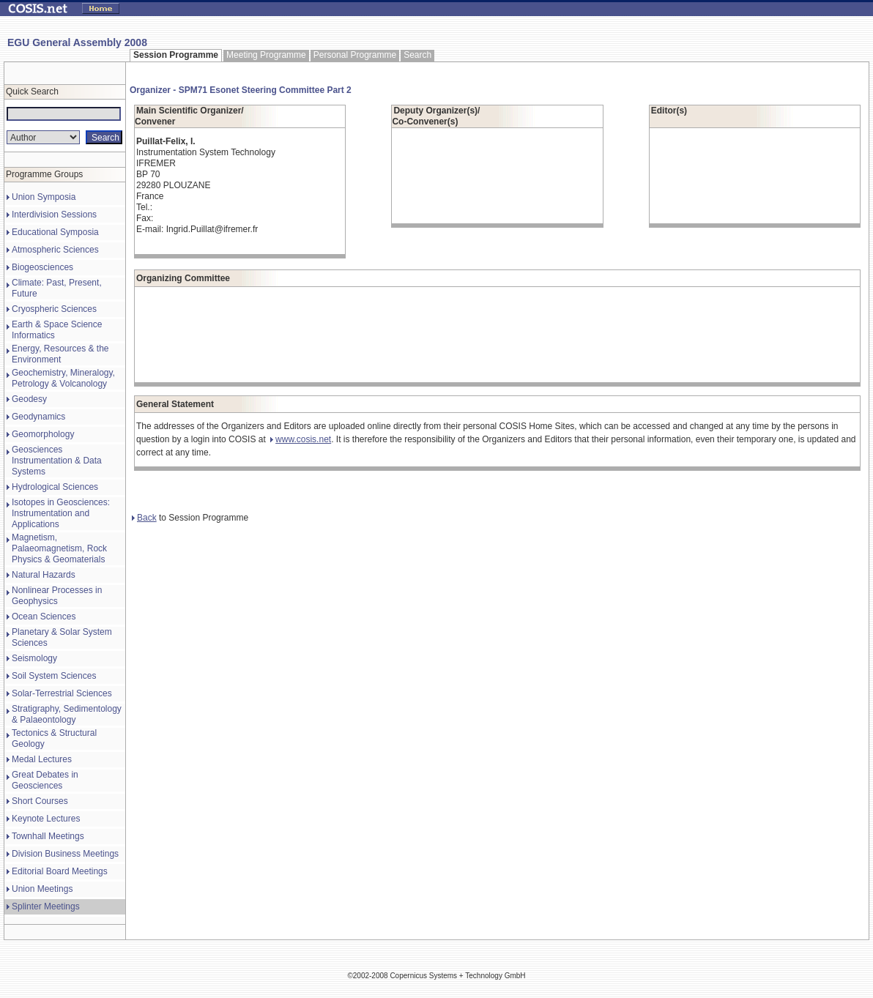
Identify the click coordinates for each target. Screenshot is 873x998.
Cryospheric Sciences (54, 309)
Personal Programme (354, 55)
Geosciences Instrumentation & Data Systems (57, 460)
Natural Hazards (43, 575)
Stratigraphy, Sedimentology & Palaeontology (67, 714)
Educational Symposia (55, 232)
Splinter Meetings (46, 906)
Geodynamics (38, 417)
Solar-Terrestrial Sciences (62, 693)
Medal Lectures (42, 759)
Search (417, 55)
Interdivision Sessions (54, 214)
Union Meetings (42, 889)
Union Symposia (43, 197)
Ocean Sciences (43, 616)
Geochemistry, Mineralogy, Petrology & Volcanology (63, 378)
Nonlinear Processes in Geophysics (57, 595)
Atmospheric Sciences (55, 250)
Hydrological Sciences (55, 487)
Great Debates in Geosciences (45, 780)
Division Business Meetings (65, 854)
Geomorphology (43, 434)
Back (144, 518)
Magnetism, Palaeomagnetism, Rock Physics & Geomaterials (59, 548)
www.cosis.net (300, 439)
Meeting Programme (266, 55)
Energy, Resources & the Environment (60, 354)
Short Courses (40, 801)
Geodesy (29, 399)
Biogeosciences (42, 267)
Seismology (34, 658)
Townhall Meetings (48, 836)
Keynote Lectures (46, 818)
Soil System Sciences (54, 676)
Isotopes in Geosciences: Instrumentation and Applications (61, 513)
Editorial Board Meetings (60, 871)
